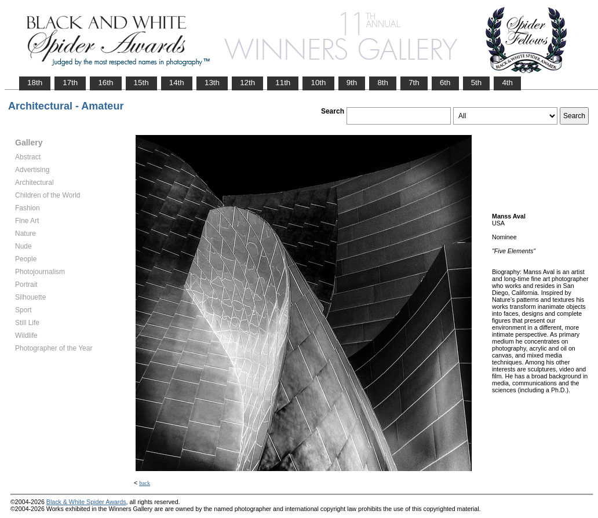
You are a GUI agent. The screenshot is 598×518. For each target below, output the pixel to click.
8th (383, 82)
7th (414, 82)
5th (476, 82)
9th (352, 82)
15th (141, 82)
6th (445, 82)
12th (247, 82)
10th (318, 82)
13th (212, 82)
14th (177, 82)
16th (105, 82)
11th (283, 82)
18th (35, 82)
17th (70, 82)
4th (507, 82)
